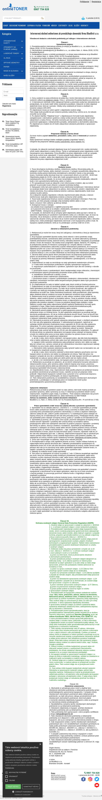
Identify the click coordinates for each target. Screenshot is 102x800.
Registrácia (96, 2)
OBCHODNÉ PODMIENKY (17, 25)
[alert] (22, 769)
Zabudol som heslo (9, 104)
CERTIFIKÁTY (62, 25)
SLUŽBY (76, 25)
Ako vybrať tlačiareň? (58, 777)
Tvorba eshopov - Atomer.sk (92, 796)
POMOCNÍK (46, 25)
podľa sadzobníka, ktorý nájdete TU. (70, 142)
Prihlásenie (84, 2)
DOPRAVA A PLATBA (34, 25)
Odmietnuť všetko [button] (31, 787)
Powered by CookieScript (23, 795)
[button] (22, 791)
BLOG (71, 25)
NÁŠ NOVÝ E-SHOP (58, 779)
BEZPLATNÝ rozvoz (58, 775)
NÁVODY (54, 25)
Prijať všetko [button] (13, 787)
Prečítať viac (9, 768)
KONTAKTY (84, 25)
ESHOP (5, 25)
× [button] (40, 744)
